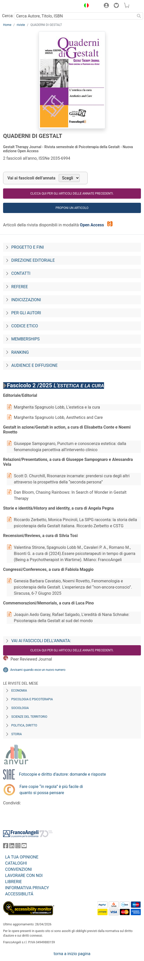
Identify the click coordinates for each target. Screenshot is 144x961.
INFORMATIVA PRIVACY (27, 887)
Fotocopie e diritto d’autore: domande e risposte (62, 774)
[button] (85, 6)
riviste (21, 25)
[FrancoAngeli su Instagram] (17, 846)
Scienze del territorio (29, 717)
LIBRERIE (13, 881)
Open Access (92, 224)
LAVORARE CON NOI (24, 875)
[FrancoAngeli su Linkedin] (11, 846)
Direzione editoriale (33, 260)
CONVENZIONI (18, 869)
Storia (16, 734)
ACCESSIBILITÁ (19, 894)
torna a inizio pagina (72, 953)
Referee (19, 286)
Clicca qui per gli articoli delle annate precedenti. (72, 193)
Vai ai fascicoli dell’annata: (41, 640)
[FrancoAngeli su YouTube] (24, 846)
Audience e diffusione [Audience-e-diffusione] (34, 365)
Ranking (20, 352)
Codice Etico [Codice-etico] (24, 325)
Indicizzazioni (26, 299)
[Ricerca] (139, 15)
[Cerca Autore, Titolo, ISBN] (75, 15)
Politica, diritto (24, 725)
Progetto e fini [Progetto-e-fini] (27, 247)
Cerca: (8, 15)
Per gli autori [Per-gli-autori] (26, 312)
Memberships (25, 339)
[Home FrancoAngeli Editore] (20, 6)
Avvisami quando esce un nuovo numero (37, 670)
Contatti (20, 273)
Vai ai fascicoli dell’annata (31, 178)
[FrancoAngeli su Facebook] (5, 846)
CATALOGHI (16, 863)
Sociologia (20, 708)
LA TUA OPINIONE (21, 857)
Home (7, 25)
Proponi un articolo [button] (72, 208)
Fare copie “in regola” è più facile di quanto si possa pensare (51, 789)
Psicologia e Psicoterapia (32, 699)
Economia (19, 690)
